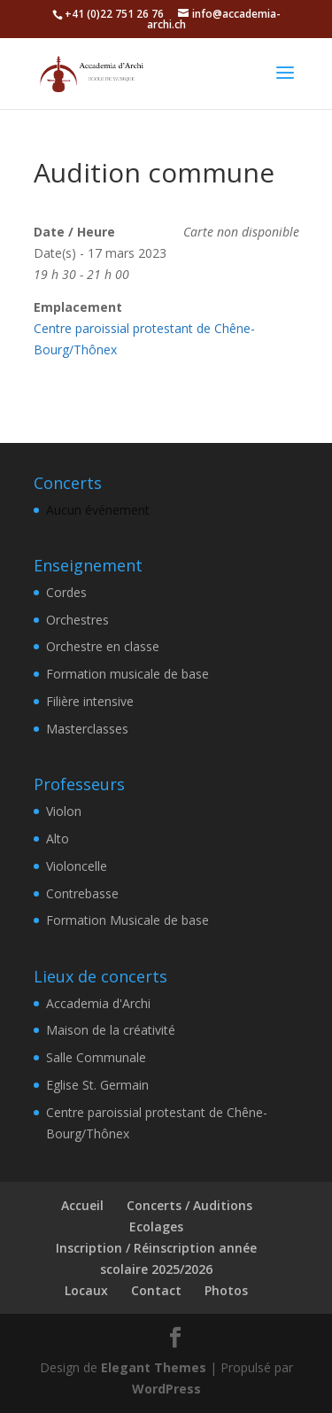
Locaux (86, 1290)
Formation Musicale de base (127, 920)
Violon (63, 811)
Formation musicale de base (127, 673)
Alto (57, 838)
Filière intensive (90, 701)
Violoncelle (76, 866)
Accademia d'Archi (98, 1003)
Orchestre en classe (102, 646)
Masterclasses (87, 728)
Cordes (66, 592)
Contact (156, 1290)
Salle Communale (96, 1057)
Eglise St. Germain (97, 1084)
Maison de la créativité (110, 1029)
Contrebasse (82, 893)
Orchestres (77, 619)
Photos (226, 1290)
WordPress (166, 1388)
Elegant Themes (153, 1367)
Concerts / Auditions (189, 1205)
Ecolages (156, 1226)
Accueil (82, 1205)
